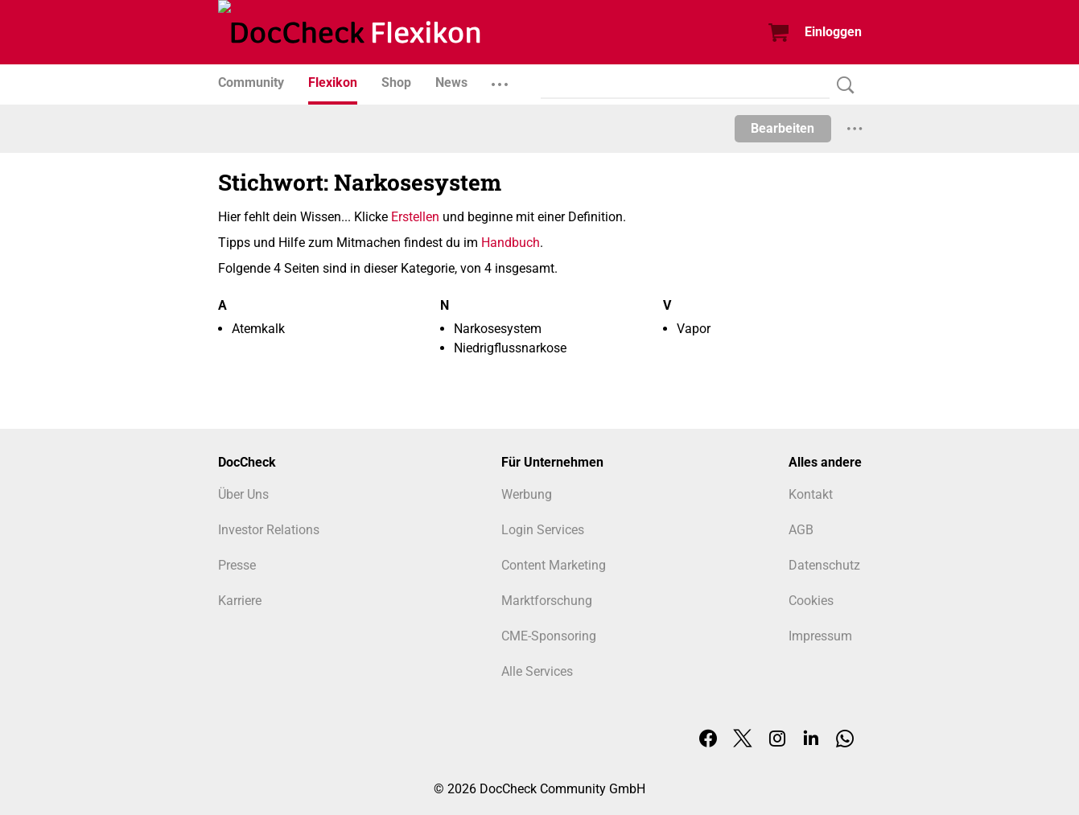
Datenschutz (824, 565)
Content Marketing (553, 565)
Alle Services (537, 671)
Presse (237, 565)
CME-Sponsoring (548, 636)
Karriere (240, 600)
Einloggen (833, 31)
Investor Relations (268, 529)
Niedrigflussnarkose (510, 348)
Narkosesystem (498, 328)
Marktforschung (546, 600)
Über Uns (243, 494)
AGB (801, 529)
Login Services (542, 529)
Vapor (693, 328)
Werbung (526, 494)
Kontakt (811, 494)
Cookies (811, 600)
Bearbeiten (782, 128)
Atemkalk (258, 328)
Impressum (820, 636)
